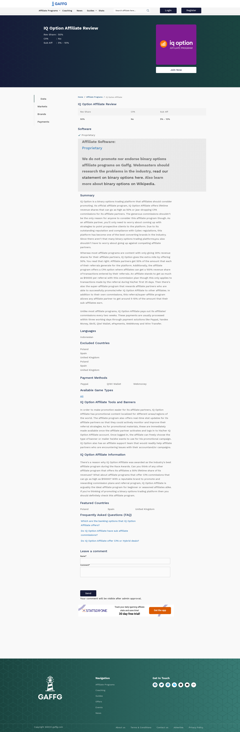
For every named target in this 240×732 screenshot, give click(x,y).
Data (41, 98)
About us (120, 727)
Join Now (176, 69)
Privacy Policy (196, 727)
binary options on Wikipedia (129, 184)
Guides (90, 10)
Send (88, 593)
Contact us (162, 727)
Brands (42, 114)
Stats (101, 10)
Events (99, 707)
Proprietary (92, 148)
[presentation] (103, 584)
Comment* (85, 565)
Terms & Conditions (141, 727)
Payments (43, 121)
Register (191, 10)
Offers (99, 701)
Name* (83, 556)
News (79, 10)
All (81, 396)
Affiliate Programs (48, 10)
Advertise (178, 727)
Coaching (67, 10)
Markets (42, 106)
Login (168, 10)
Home (80, 97)
